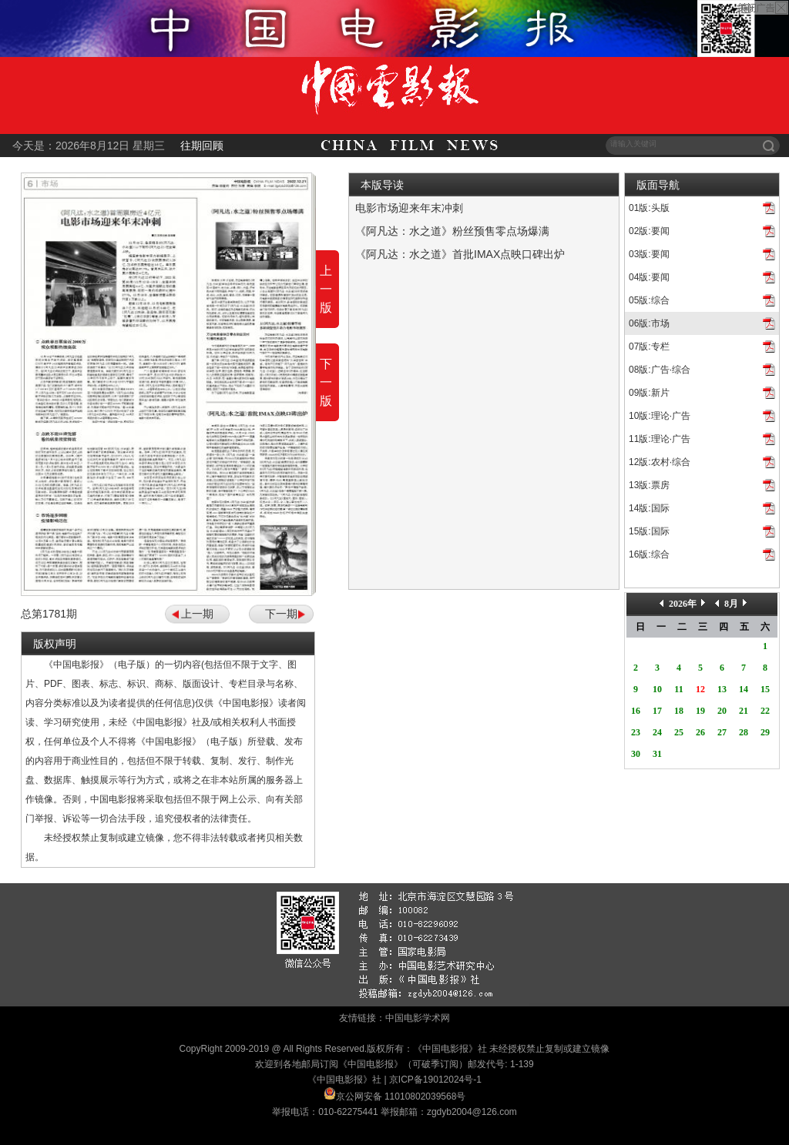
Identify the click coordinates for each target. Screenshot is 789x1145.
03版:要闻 (649, 254)
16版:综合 (649, 554)
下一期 (281, 614)
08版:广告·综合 (659, 369)
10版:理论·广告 (659, 415)
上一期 (197, 614)
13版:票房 (649, 485)
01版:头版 (649, 208)
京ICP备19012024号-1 (435, 1079)
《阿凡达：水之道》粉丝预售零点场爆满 (452, 231)
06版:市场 (649, 323)
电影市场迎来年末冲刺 (409, 208)
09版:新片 (649, 392)
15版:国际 (649, 531)
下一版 (326, 382)
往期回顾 (201, 145)
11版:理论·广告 (659, 439)
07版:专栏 (649, 346)
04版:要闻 (649, 277)
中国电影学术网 (417, 1018)
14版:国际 (649, 508)
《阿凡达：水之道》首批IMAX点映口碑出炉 (460, 254)
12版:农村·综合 (659, 462)
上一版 (326, 289)
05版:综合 (649, 300)
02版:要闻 (649, 231)
